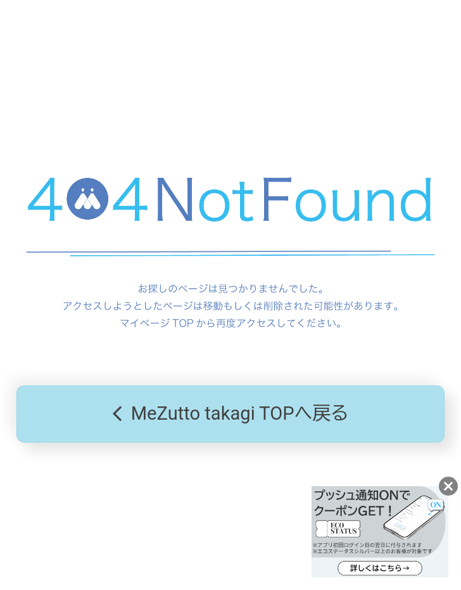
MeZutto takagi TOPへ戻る (231, 414)
